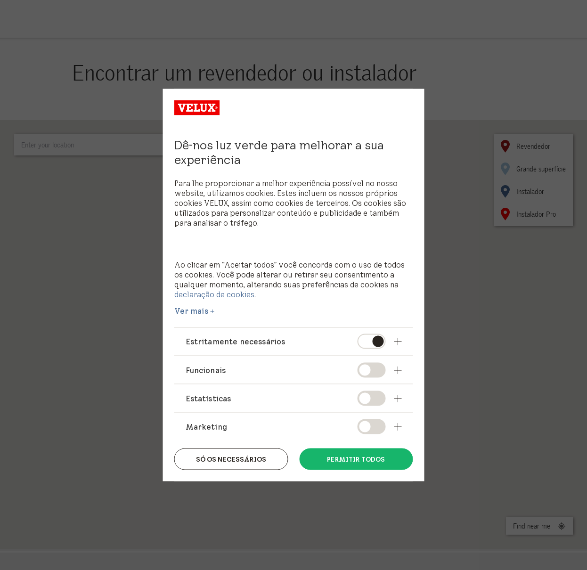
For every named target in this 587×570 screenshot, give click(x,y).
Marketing (206, 426)
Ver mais (191, 311)
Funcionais (206, 370)
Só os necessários (231, 459)
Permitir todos (356, 459)
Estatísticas (208, 398)
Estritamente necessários (235, 341)
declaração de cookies (214, 294)
